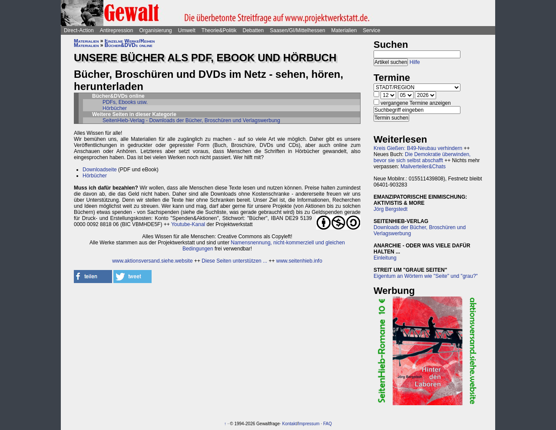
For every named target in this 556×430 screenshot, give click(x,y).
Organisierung (155, 30)
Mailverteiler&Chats (423, 166)
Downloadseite (100, 170)
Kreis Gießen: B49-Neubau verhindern (418, 148)
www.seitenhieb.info (299, 261)
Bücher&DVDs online (128, 45)
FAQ (327, 423)
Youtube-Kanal (188, 224)
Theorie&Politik (219, 30)
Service (371, 30)
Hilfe (415, 62)
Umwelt (186, 30)
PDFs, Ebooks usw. (125, 102)
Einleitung (385, 258)
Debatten (253, 30)
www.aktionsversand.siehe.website (152, 261)
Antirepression (116, 30)
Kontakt (289, 423)
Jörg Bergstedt (390, 209)
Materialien (344, 30)
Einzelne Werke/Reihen (130, 41)
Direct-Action (79, 30)
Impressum (308, 423)
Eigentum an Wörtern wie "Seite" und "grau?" (426, 276)
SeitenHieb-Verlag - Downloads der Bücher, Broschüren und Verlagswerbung (191, 120)
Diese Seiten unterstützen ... (234, 261)
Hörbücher (115, 108)
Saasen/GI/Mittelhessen (297, 30)
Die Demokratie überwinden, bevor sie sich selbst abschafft (422, 157)
